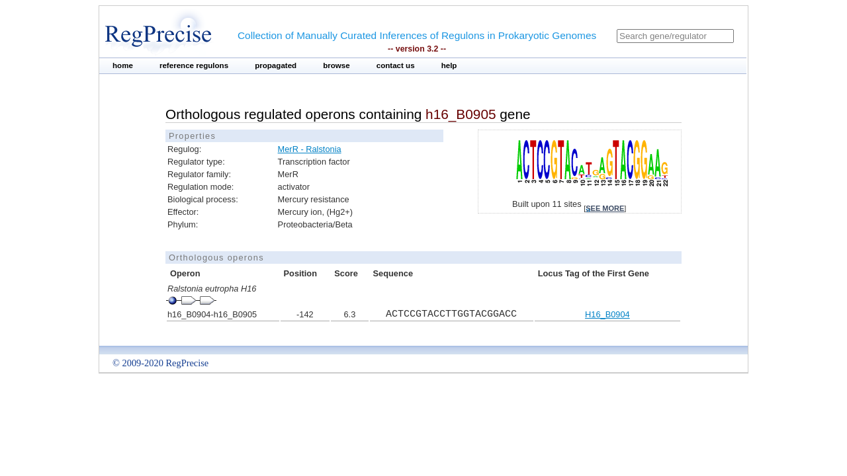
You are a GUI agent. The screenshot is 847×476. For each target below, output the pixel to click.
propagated (275, 65)
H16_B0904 (607, 314)
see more (605, 208)
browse (336, 65)
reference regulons (193, 65)
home (122, 65)
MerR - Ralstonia (309, 149)
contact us (396, 65)
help (449, 65)
